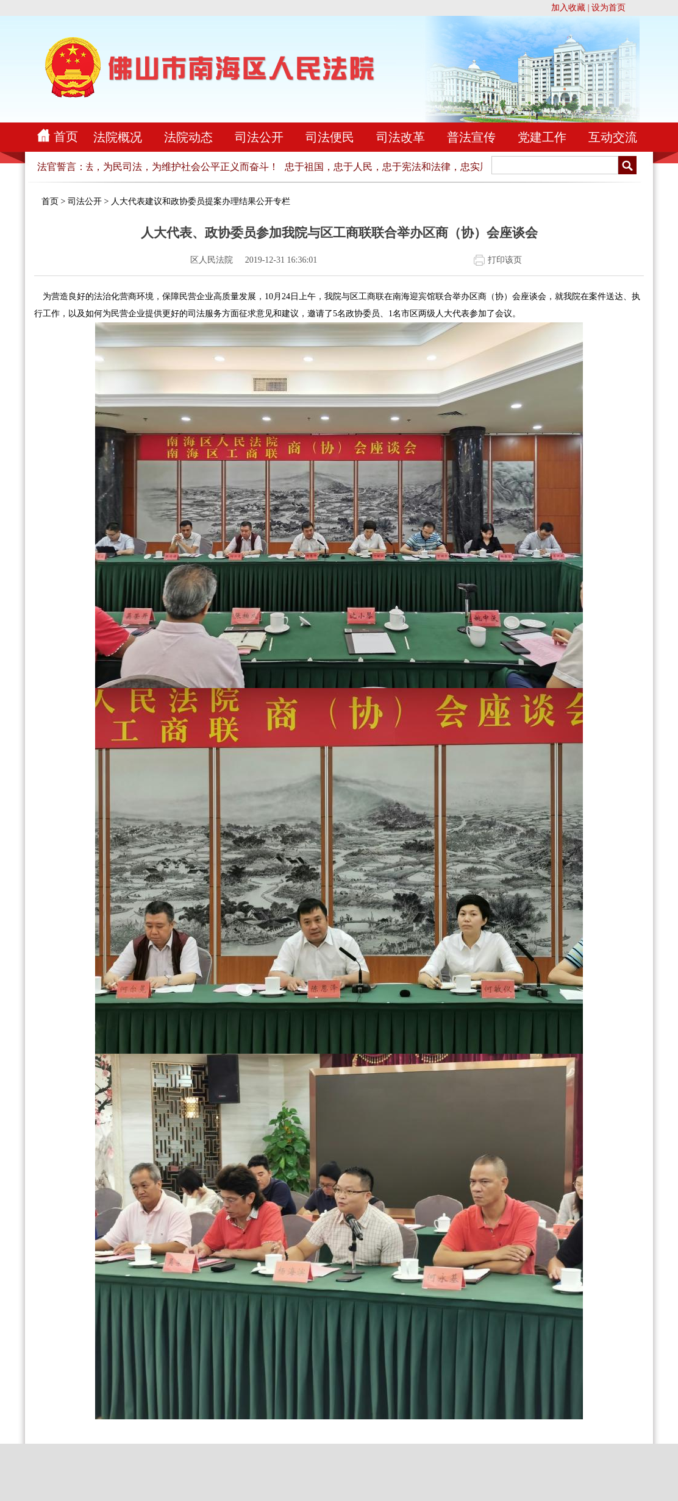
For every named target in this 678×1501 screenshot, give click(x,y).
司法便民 (329, 137)
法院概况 (117, 137)
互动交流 (612, 137)
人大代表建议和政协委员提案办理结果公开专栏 (200, 201)
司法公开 (259, 137)
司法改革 (400, 137)
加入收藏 (568, 7)
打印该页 (505, 259)
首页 (66, 136)
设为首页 (608, 7)
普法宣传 (471, 137)
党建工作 (542, 137)
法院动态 (188, 137)
